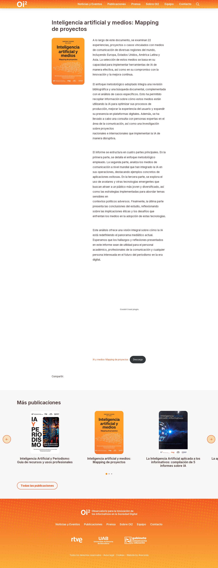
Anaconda (143, 555)
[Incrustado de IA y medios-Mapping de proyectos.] (129, 309)
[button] (197, 4)
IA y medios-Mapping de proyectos (110, 359)
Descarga (138, 359)
